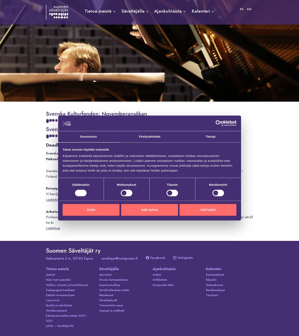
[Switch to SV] (241, 9)
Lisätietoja (53, 199)
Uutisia (157, 275)
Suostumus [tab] (88, 136)
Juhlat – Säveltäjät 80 (60, 326)
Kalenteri (213, 269)
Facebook (155, 257)
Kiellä (91, 210)
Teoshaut (212, 295)
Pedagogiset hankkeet (60, 290)
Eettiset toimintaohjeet (60, 295)
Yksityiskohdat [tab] (149, 136)
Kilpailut (211, 280)
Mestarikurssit (214, 285)
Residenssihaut (215, 290)
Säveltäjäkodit (108, 300)
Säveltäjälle (109, 269)
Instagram (183, 257)
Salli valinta (149, 210)
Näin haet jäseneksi (58, 280)
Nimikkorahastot (56, 311)
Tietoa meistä (57, 269)
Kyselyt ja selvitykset (59, 305)
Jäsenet (50, 275)
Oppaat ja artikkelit (111, 311)
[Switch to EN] (249, 9)
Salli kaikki (208, 210)
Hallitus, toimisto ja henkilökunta (67, 285)
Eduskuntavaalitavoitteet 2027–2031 (67, 318)
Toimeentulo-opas (111, 305)
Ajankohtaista (164, 269)
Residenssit (106, 295)
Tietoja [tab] (210, 136)
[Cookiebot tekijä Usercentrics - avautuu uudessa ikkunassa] (218, 123)
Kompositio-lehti (163, 285)
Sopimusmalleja (109, 285)
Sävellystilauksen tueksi (114, 290)
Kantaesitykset (215, 275)
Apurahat (105, 275)
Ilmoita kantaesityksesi (113, 280)
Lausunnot (52, 300)
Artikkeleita (160, 280)
